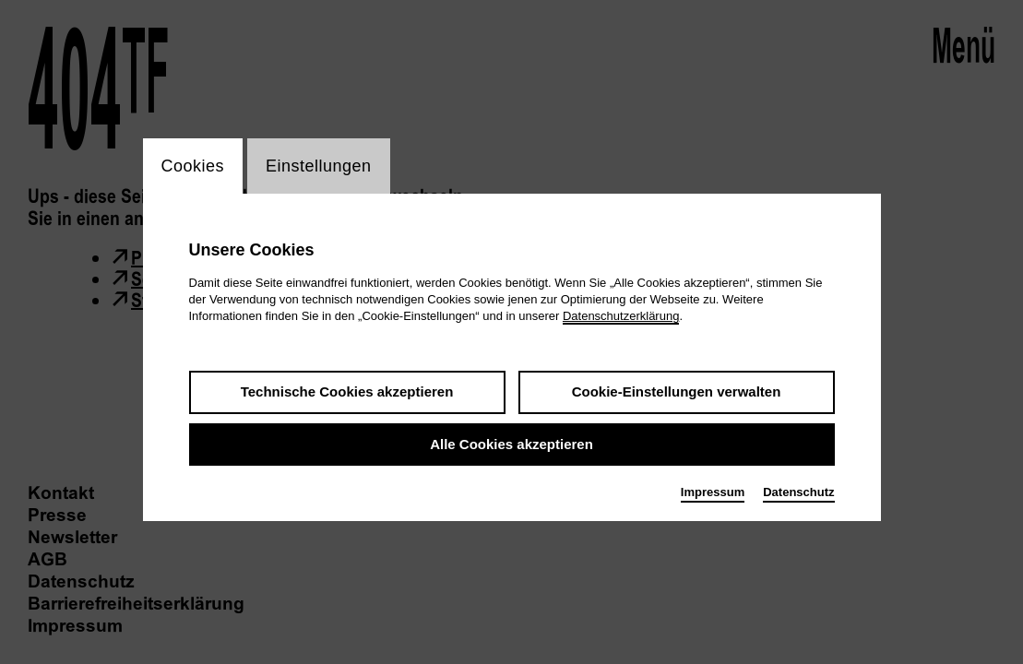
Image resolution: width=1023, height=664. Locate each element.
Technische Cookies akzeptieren (347, 391)
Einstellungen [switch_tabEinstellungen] (319, 166)
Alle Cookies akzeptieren (511, 444)
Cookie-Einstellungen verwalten (676, 391)
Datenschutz (798, 492)
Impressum (712, 492)
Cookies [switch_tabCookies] (193, 166)
